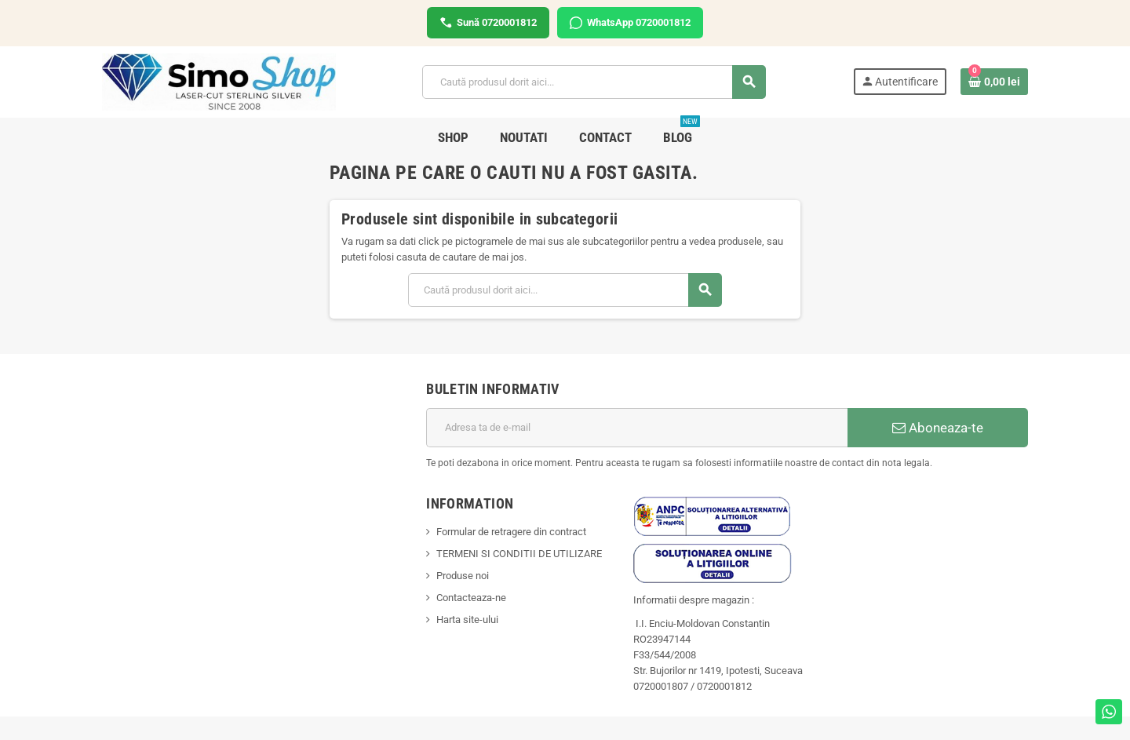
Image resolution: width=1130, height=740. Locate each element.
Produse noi (462, 575)
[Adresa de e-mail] (637, 427)
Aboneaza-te (937, 428)
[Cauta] (593, 82)
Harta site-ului (467, 619)
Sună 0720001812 (488, 22)
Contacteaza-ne (471, 597)
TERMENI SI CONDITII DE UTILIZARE (519, 554)
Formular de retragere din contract (511, 532)
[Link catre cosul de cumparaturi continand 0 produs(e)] (994, 81)
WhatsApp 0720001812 (630, 22)
